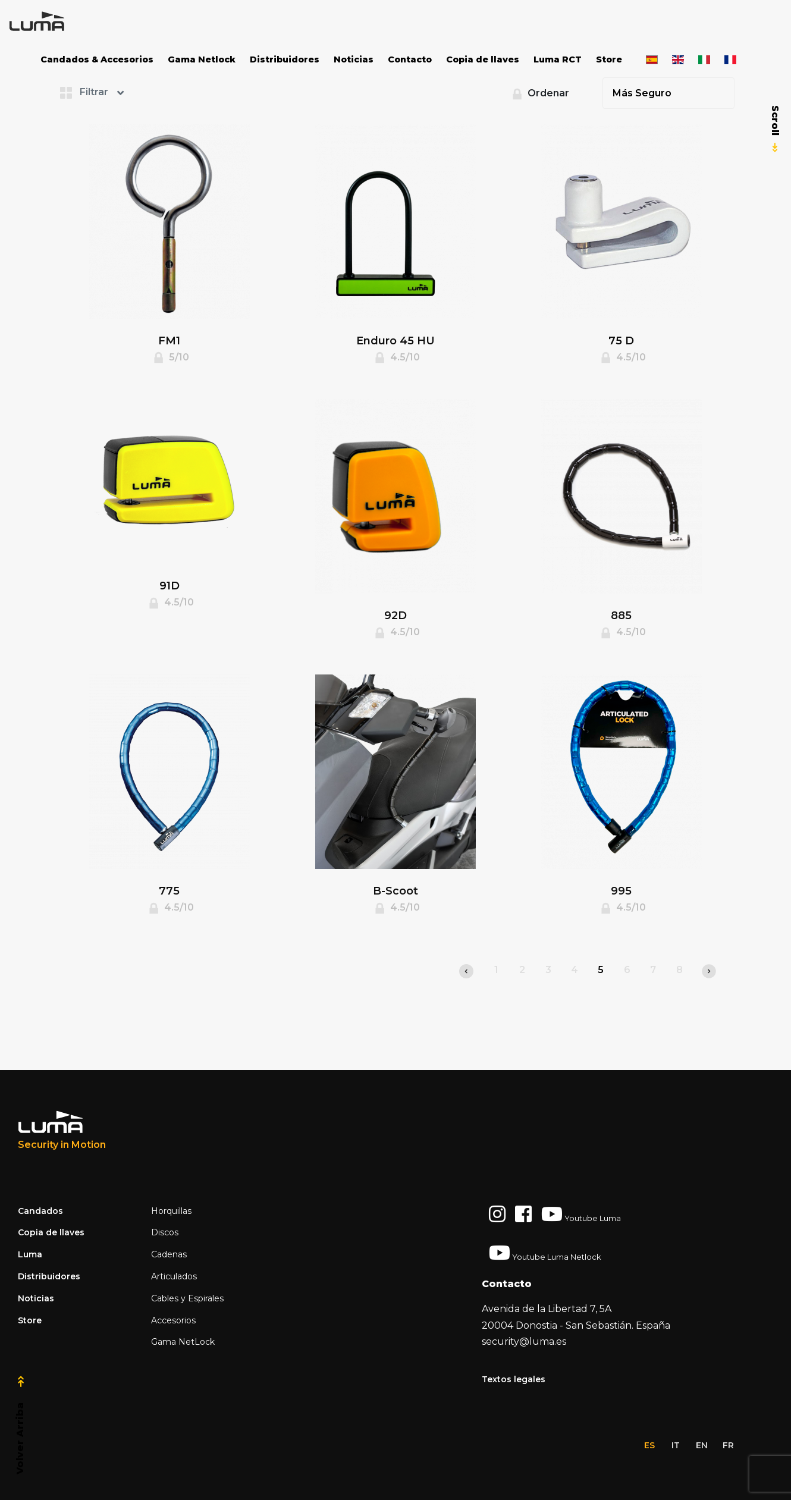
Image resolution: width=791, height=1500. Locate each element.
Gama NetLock (183, 1341)
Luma (30, 1254)
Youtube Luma (581, 1213)
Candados (40, 1211)
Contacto (410, 59)
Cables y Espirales (187, 1298)
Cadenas (169, 1254)
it (675, 1445)
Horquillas (171, 1211)
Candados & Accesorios (96, 59)
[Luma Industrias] (62, 1131)
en (702, 1445)
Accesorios (173, 1320)
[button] (107, 91)
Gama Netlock (202, 59)
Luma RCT (557, 59)
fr (728, 1445)
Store (609, 59)
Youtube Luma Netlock (545, 1252)
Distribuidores (284, 59)
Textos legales (513, 1379)
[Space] (53, 21)
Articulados (174, 1276)
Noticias (353, 59)
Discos (164, 1232)
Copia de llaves (482, 59)
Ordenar (538, 94)
